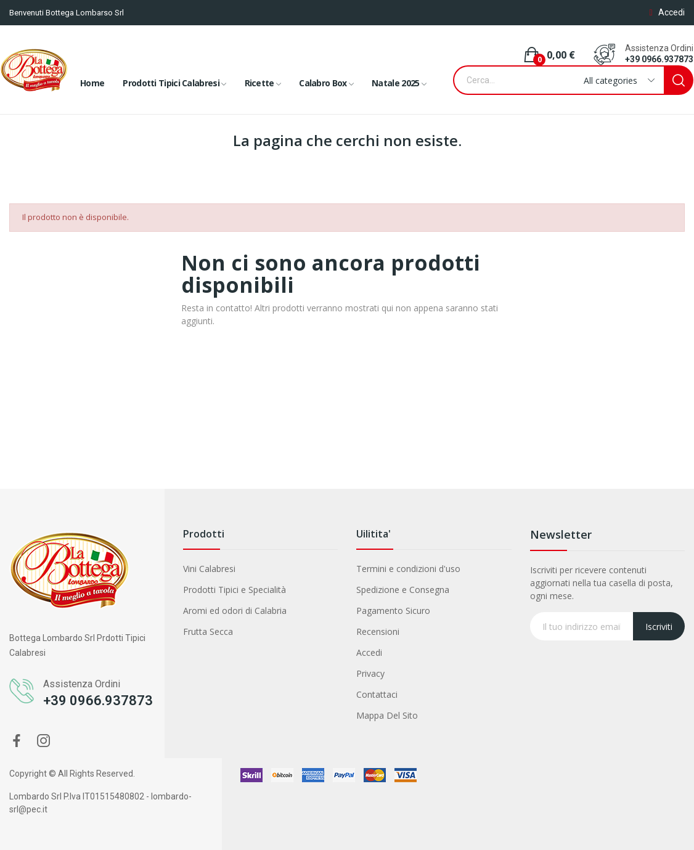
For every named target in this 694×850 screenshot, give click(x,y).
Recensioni (377, 631)
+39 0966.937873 (659, 59)
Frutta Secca (208, 631)
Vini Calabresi (209, 568)
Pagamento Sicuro (393, 610)
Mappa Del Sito (387, 715)
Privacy (370, 673)
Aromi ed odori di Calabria (235, 610)
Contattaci (377, 694)
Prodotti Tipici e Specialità (234, 589)
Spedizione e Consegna (402, 589)
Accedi (369, 652)
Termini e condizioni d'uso (408, 568)
